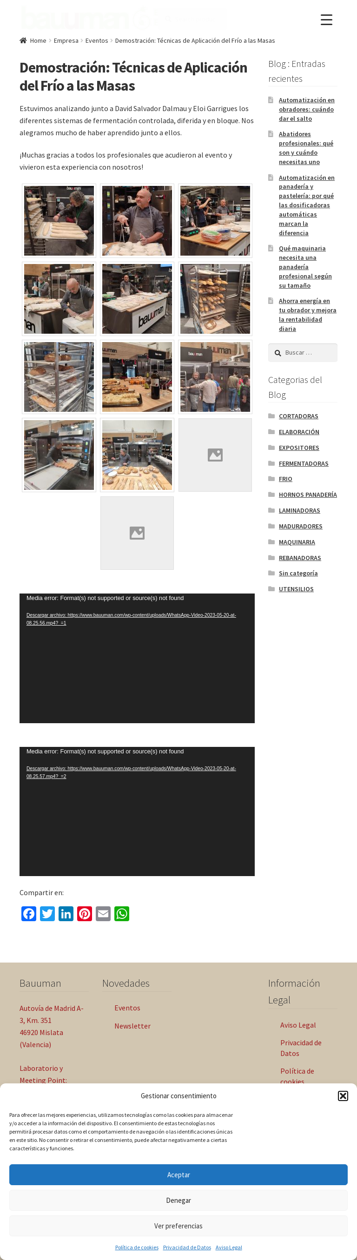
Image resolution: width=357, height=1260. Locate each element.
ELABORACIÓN (299, 432)
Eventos (97, 40)
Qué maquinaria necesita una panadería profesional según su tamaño (305, 266)
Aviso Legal (229, 1247)
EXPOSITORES (299, 447)
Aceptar (178, 1174)
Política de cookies (137, 1247)
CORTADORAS (298, 416)
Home (38, 40)
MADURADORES (301, 526)
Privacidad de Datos (187, 1247)
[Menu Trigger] (326, 20)
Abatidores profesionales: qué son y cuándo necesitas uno (306, 147)
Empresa (66, 40)
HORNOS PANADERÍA (308, 494)
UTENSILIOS (296, 589)
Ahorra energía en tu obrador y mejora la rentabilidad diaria (308, 314)
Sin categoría (298, 573)
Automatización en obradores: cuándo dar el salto (307, 109)
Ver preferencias (178, 1225)
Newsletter (132, 1025)
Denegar (178, 1200)
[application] (137, 658)
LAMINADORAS (299, 510)
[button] (343, 1096)
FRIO (285, 479)
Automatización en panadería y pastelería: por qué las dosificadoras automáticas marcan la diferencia (307, 205)
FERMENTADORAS (304, 463)
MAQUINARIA (297, 542)
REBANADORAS (300, 558)
